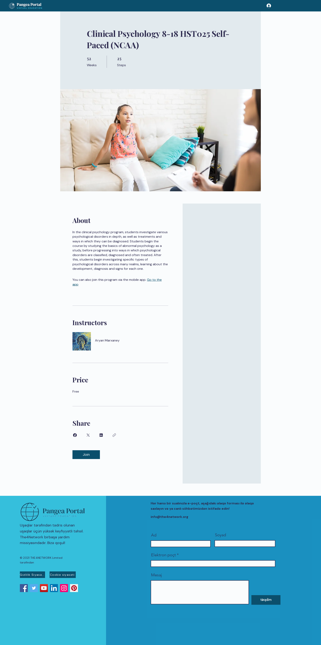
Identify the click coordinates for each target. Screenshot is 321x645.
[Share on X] (88, 435)
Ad (153, 535)
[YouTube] (44, 588)
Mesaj (156, 575)
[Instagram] (64, 588)
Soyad (220, 535)
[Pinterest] (74, 588)
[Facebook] (24, 588)
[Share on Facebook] (74, 435)
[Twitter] (34, 588)
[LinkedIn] (54, 588)
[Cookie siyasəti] (63, 574)
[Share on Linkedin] (101, 435)
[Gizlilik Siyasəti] (32, 574)
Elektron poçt (163, 555)
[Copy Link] (114, 435)
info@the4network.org (169, 517)
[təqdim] (265, 600)
